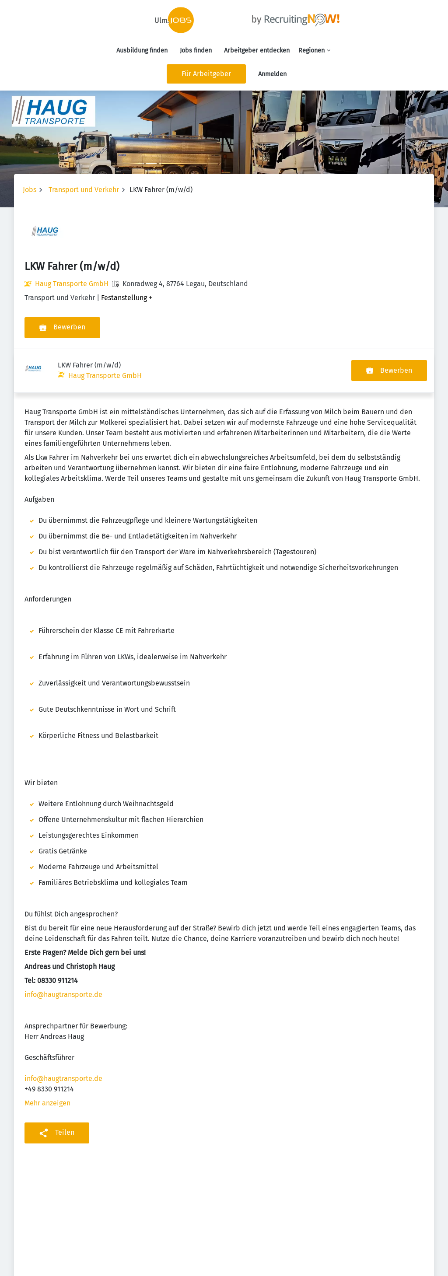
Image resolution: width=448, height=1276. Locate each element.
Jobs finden (196, 50)
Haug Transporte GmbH (71, 284)
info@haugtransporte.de (63, 951)
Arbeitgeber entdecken (257, 50)
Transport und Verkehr (84, 189)
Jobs (29, 189)
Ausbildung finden (142, 50)
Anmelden (272, 74)
